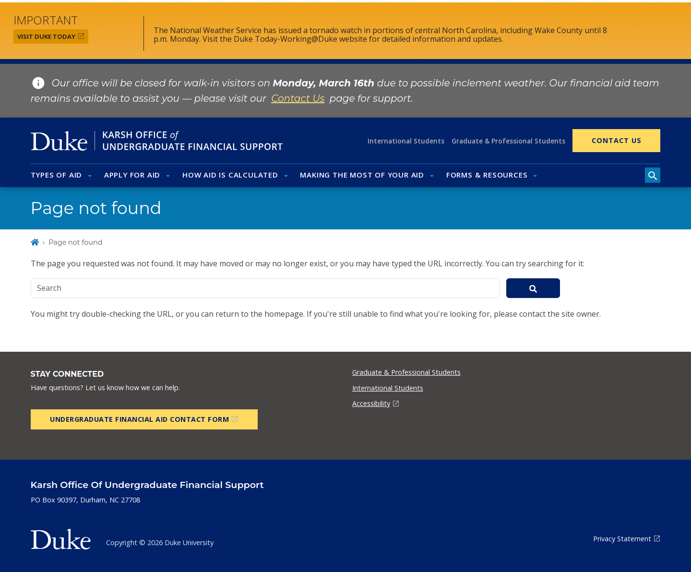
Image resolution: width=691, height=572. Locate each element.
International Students (406, 140)
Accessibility (371, 403)
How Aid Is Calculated (230, 174)
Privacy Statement (622, 538)
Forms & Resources (487, 174)
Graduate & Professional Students (508, 140)
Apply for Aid (132, 174)
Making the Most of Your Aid (362, 174)
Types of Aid (57, 174)
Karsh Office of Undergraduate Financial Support (147, 484)
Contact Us (617, 140)
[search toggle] (652, 175)
